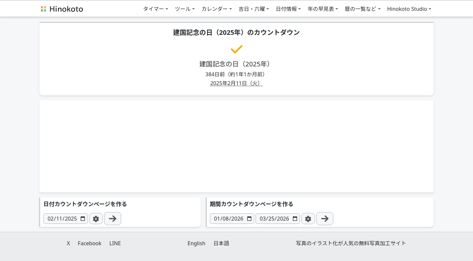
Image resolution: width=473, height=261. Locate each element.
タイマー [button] (153, 8)
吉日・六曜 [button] (251, 8)
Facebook (89, 243)
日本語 (221, 243)
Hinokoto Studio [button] (407, 8)
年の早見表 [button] (320, 8)
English (196, 243)
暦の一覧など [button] (360, 8)
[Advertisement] (236, 146)
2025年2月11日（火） (236, 83)
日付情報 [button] (286, 8)
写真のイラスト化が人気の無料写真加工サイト (351, 243)
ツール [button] (183, 8)
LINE (115, 243)
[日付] (65, 218)
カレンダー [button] (214, 8)
